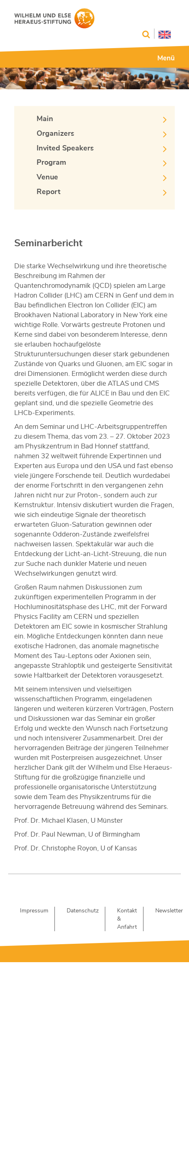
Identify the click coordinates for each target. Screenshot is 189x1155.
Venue (47, 177)
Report (49, 192)
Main (45, 119)
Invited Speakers (65, 148)
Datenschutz (83, 911)
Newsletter (169, 911)
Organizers (55, 133)
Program (51, 162)
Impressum (34, 911)
